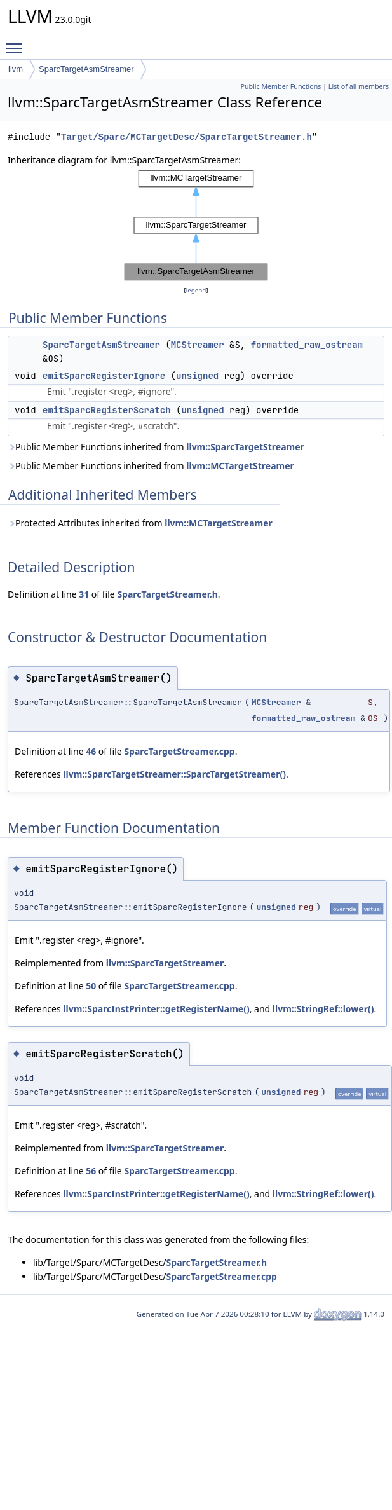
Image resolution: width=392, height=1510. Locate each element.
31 (84, 594)
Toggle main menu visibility (17, 42)
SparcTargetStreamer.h (167, 594)
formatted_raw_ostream (307, 344)
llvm (15, 69)
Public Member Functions (280, 86)
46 (91, 751)
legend (196, 290)
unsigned (197, 375)
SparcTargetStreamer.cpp (179, 751)
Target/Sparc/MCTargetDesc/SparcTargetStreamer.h (186, 137)
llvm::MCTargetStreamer (240, 466)
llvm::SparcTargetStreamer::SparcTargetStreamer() (174, 774)
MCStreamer (197, 344)
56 (91, 1171)
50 (91, 986)
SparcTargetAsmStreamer (86, 69)
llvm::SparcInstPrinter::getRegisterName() (156, 1009)
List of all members (358, 86)
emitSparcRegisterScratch (107, 410)
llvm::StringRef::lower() (323, 1009)
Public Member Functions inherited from (156, 447)
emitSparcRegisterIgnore (104, 375)
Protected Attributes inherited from (140, 523)
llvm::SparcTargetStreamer (245, 447)
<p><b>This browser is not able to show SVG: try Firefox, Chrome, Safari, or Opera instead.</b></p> (196, 225)
